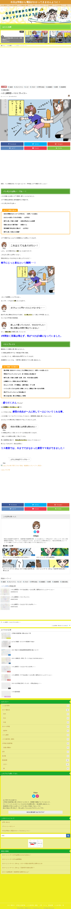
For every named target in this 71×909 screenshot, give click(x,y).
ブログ (33, 87)
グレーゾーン (19, 87)
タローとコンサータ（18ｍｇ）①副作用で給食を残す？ (18, 868)
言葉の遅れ (6, 90)
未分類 (35, 756)
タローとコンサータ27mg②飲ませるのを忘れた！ (16, 855)
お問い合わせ (6, 822)
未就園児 (49, 87)
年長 (36, 723)
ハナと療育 (4, 86)
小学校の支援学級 (13, 5)
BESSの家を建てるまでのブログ (35, 812)
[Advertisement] (35, 165)
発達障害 (63, 87)
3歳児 (11, 87)
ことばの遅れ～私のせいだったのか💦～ (60, 626)
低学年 (36, 731)
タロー (36, 765)
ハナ (27, 87)
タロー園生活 (4, 5)
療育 (56, 87)
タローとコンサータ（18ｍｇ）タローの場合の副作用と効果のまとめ (22, 864)
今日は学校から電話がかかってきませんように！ (16, 831)
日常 (34, 5)
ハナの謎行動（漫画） (24, 5)
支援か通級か (36, 748)
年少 (36, 719)
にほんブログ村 (5, 470)
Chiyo (36, 536)
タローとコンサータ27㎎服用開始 (12, 859)
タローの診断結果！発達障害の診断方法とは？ (15, 872)
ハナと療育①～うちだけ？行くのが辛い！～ (11, 622)
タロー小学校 (35, 727)
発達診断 (50, 5)
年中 (36, 715)
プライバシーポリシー (8, 827)
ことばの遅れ (58, 5)
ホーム (42, 5)
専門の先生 (41, 87)
